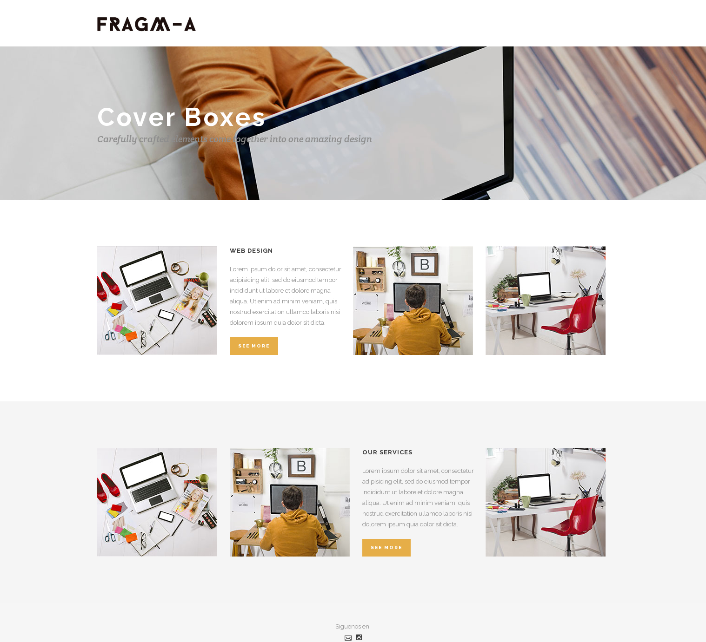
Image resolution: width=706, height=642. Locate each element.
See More (254, 345)
